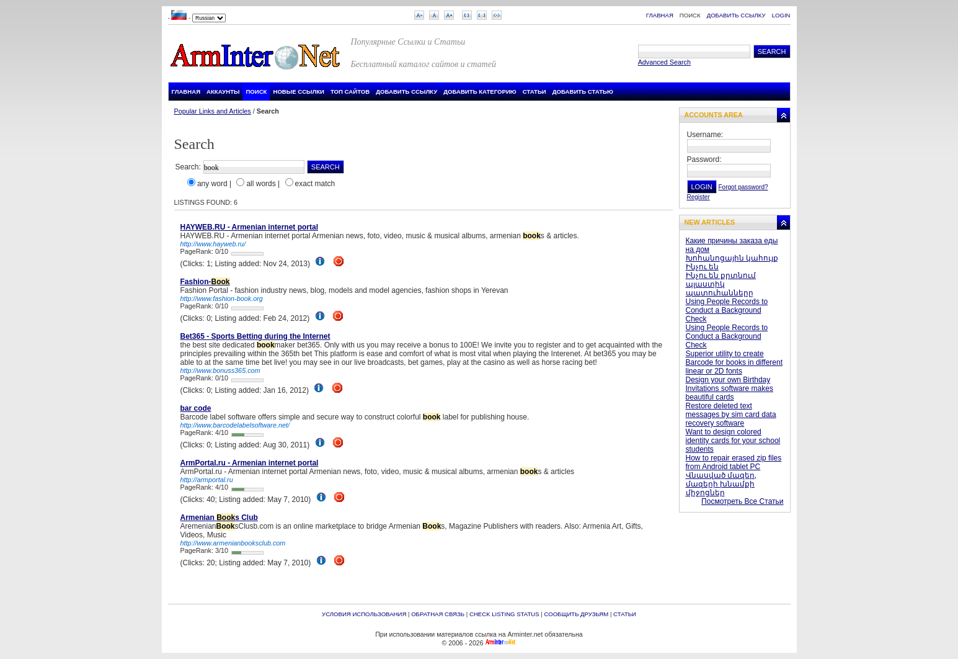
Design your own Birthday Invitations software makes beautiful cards (729, 388)
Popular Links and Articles (212, 111)
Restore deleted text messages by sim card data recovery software (731, 414)
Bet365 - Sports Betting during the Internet (255, 336)
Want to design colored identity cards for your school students (733, 441)
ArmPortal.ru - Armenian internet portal (249, 463)
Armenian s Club (219, 517)
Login (781, 15)
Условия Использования (364, 614)
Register (698, 197)
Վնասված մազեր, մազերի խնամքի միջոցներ (721, 484)
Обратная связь (437, 614)
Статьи (534, 91)
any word (212, 183)
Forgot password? (743, 187)
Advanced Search (664, 62)
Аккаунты (222, 91)
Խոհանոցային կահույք (732, 258)
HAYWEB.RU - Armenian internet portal (249, 227)
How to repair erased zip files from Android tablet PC (734, 462)
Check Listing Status (504, 614)
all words (260, 183)
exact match (315, 183)
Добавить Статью (582, 91)
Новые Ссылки (298, 91)
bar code (195, 408)
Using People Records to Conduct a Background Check (727, 310)
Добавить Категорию (480, 91)
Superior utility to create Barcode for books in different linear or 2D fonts (734, 362)
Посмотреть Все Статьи (742, 501)
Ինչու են (702, 266)
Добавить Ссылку (736, 15)
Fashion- (205, 281)
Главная (659, 15)
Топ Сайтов (350, 91)
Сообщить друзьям (576, 614)
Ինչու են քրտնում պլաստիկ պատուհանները (721, 284)
